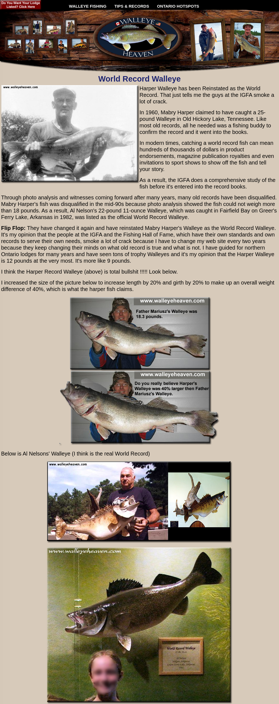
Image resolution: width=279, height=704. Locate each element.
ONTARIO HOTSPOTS (178, 6)
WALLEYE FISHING (88, 4)
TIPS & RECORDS (131, 4)
